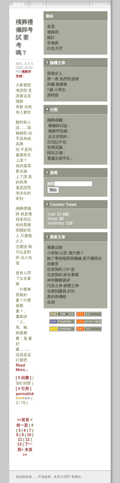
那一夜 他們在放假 (63, 79)
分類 (51, 109)
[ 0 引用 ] (23, 388)
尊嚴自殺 (54, 247)
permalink (25, 394)
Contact (100, 4)
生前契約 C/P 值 (61, 269)
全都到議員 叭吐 (61, 291)
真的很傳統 (56, 296)
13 (19, 444)
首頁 (51, 26)
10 (29, 435)
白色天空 (54, 48)
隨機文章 (55, 63)
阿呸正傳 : (56, 153)
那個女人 (54, 73)
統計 (51, 37)
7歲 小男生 (56, 90)
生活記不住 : (57, 142)
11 (20, 439)
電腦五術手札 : (59, 158)
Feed (37, 4)
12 (27, 439)
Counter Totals (61, 204)
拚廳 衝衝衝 (57, 84)
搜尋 (51, 173)
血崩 (51, 302)
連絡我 (53, 32)
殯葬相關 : (56, 120)
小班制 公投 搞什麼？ (65, 253)
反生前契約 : (58, 136)
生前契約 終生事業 (63, 275)
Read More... (22, 367)
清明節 (53, 95)
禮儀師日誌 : (58, 125)
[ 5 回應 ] (23, 378)
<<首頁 (23, 420)
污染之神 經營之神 (63, 286)
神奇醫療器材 (58, 280)
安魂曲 (53, 43)
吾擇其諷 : (56, 147)
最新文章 (55, 237)
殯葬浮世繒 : (58, 131)
